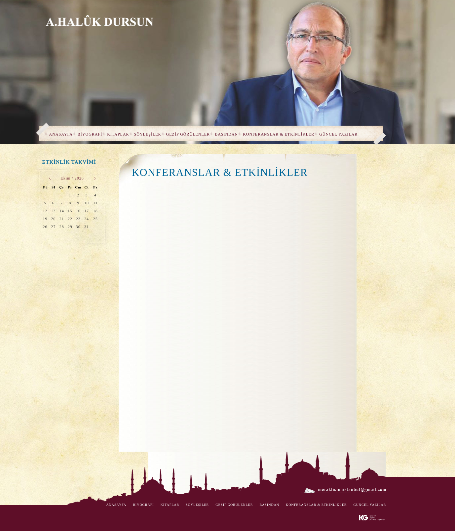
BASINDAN (226, 134)
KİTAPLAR (118, 134)
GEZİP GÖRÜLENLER (188, 134)
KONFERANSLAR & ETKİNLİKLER (278, 134)
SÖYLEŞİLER (147, 134)
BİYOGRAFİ (90, 134)
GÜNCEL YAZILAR (338, 134)
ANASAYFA (61, 134)
